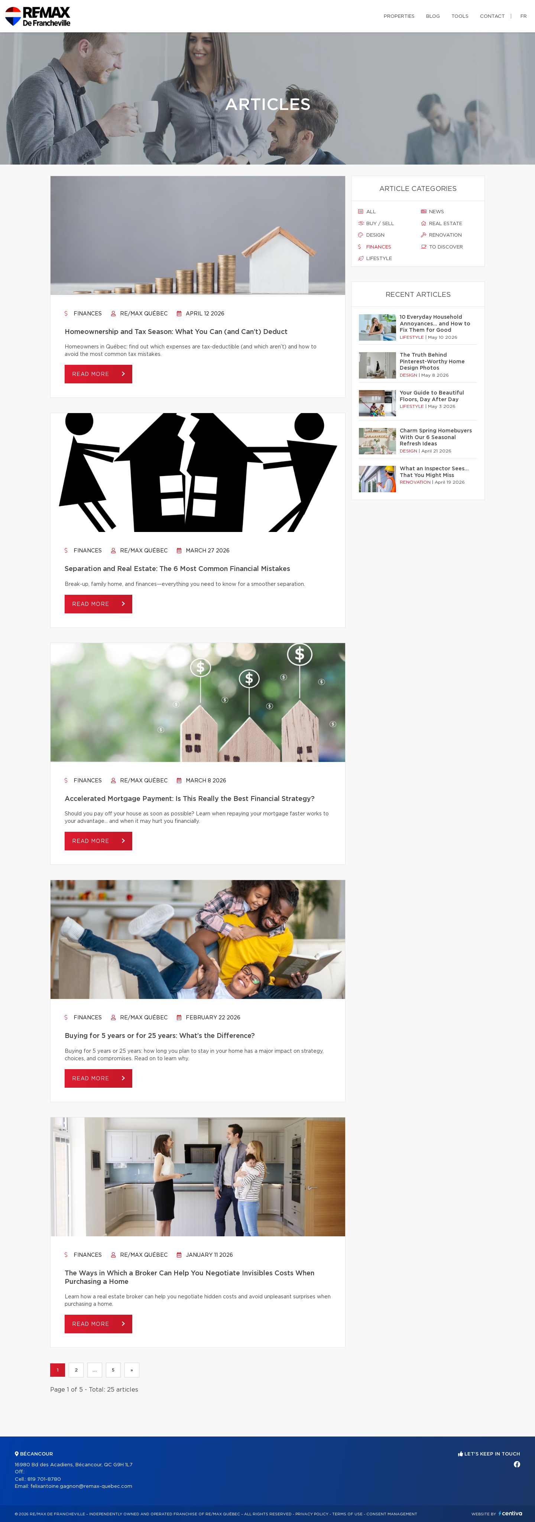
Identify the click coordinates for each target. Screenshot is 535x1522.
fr (524, 16)
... (95, 1370)
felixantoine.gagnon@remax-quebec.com (81, 1486)
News (432, 211)
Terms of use (347, 1514)
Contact (492, 16)
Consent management (391, 1514)
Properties (399, 16)
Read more (91, 374)
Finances (83, 314)
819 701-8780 (44, 1479)
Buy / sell (376, 223)
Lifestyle (375, 258)
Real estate (441, 223)
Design (371, 235)
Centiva (510, 1513)
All (367, 211)
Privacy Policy (311, 1514)
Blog (433, 16)
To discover (442, 247)
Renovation (441, 235)
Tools (459, 16)
